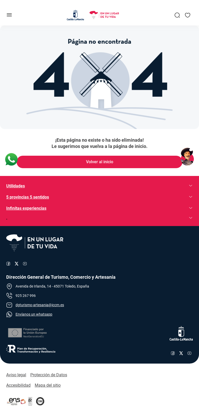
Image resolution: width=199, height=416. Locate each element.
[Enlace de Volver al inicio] (99, 162)
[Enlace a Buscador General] (177, 15)
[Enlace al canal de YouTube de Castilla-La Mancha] (189, 353)
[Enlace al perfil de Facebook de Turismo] (8, 264)
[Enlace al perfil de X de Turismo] (17, 264)
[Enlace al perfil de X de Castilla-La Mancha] (181, 353)
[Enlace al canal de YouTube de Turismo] (25, 264)
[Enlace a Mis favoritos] (187, 15)
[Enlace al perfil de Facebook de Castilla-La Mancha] (173, 353)
